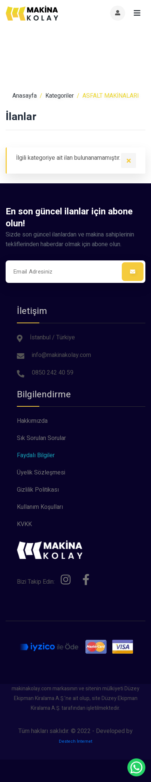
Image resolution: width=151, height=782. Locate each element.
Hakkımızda (32, 420)
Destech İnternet (75, 741)
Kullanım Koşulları (40, 507)
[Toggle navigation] (137, 13)
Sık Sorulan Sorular (41, 438)
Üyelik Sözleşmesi (41, 472)
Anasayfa (24, 95)
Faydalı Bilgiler (36, 455)
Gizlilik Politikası (38, 489)
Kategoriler (59, 95)
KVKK (24, 524)
